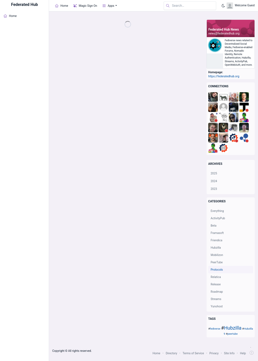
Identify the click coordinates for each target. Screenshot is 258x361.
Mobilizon (217, 255)
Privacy (214, 353)
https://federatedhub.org (223, 76)
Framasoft (217, 233)
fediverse (215, 328)
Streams (216, 299)
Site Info (229, 353)
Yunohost (217, 306)
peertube (232, 333)
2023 (214, 188)
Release (216, 284)
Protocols (217, 269)
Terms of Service (193, 353)
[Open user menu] (241, 5)
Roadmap (217, 291)
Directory (171, 353)
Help (243, 353)
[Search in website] (190, 5)
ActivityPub (218, 218)
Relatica (216, 277)
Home (156, 353)
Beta (213, 225)
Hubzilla (216, 247)
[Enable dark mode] (223, 6)
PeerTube (217, 262)
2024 (214, 181)
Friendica (216, 240)
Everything (217, 211)
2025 (214, 173)
